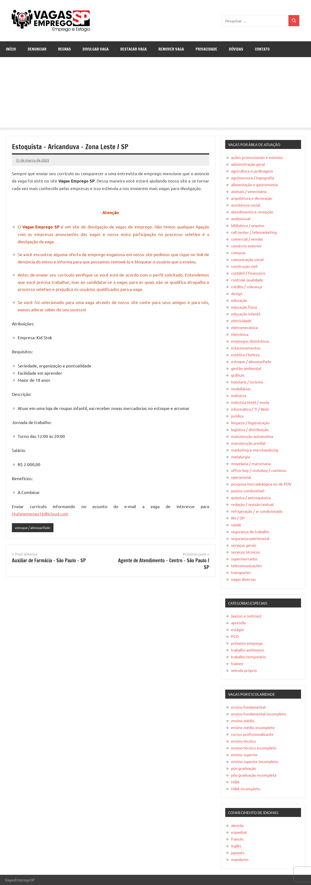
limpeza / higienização (250, 422)
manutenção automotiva (252, 436)
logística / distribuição (249, 429)
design (236, 293)
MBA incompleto (245, 788)
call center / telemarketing (254, 232)
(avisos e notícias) (246, 615)
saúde (236, 524)
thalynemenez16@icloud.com (40, 513)
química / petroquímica (251, 497)
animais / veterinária (248, 191)
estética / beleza (245, 354)
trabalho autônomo (247, 649)
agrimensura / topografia (252, 177)
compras (238, 252)
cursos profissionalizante (252, 734)
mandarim (240, 859)
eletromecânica (244, 327)
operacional (241, 477)
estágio (237, 629)
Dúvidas (236, 49)
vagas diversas (243, 579)
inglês (236, 845)
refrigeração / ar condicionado (257, 511)
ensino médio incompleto (253, 727)
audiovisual (240, 218)
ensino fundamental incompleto (258, 713)
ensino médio (242, 720)
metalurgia (240, 456)
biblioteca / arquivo (247, 225)
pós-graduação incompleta (253, 774)
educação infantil (245, 313)
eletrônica (239, 334)
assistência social (245, 204)
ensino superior (244, 754)
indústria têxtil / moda (250, 402)
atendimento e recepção (252, 211)
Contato (262, 49)
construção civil (244, 266)
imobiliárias (241, 388)
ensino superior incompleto (254, 761)
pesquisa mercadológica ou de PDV (261, 483)
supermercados (244, 558)
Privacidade (206, 49)
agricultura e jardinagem (252, 170)
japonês (237, 852)
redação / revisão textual (252, 504)
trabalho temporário (248, 656)
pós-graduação (243, 768)
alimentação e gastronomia (254, 184)
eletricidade (241, 320)
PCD (235, 636)
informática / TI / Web (250, 409)
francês (237, 838)
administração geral (248, 164)
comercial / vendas (247, 238)
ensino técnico (243, 740)
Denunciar (37, 49)
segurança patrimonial (250, 538)
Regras (64, 49)
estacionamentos (245, 347)
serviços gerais (243, 545)
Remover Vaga (171, 49)
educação (239, 300)
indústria (238, 395)
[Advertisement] (155, 94)
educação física (244, 306)
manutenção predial (248, 443)
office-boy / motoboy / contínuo (258, 470)
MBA (235, 781)
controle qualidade (247, 279)
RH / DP (238, 517)
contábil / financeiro (248, 272)
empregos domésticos (250, 340)
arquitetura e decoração (251, 198)
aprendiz (238, 622)
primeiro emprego (247, 643)
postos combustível (247, 490)
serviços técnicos (245, 551)
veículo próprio (244, 670)
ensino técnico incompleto (253, 747)
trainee (237, 663)
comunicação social (247, 259)
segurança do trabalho (250, 531)
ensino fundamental (248, 706)
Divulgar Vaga (96, 49)
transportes (241, 572)
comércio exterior (246, 245)
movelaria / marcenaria (251, 463)
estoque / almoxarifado (34, 527)
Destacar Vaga (133, 49)
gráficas (237, 375)
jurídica (237, 415)
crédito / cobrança (246, 286)
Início (11, 49)
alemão (237, 825)
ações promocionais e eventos (257, 157)
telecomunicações (246, 565)
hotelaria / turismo (247, 381)
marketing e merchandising (254, 449)
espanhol (239, 832)
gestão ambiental (246, 368)
